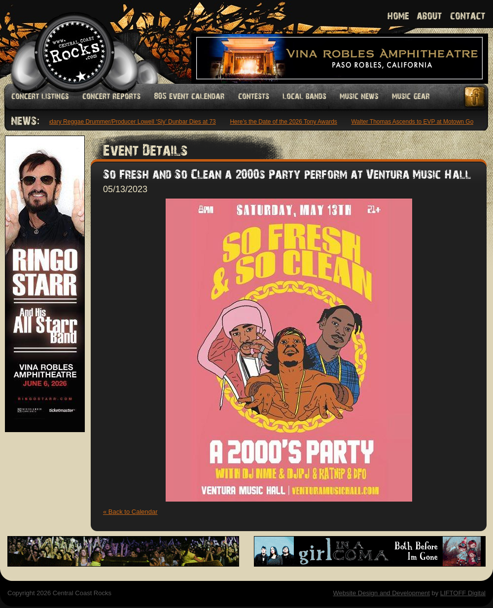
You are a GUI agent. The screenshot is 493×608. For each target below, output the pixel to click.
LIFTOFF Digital (463, 593)
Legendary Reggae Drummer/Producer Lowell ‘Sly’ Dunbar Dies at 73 (126, 121)
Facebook (475, 97)
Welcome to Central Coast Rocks (63, 41)
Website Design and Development (381, 593)
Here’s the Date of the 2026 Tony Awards (284, 121)
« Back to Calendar (130, 511)
